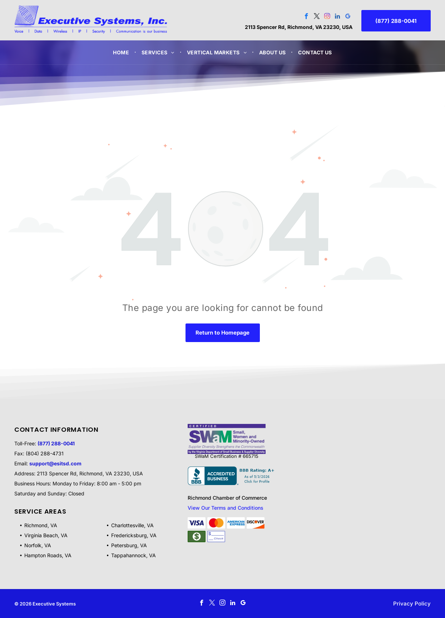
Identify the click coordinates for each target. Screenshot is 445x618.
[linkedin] (337, 17)
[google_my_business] (347, 17)
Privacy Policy (412, 603)
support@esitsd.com (55, 463)
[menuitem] (122, 52)
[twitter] (316, 17)
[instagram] (327, 17)
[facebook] (306, 17)
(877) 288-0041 (56, 443)
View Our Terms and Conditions (225, 508)
